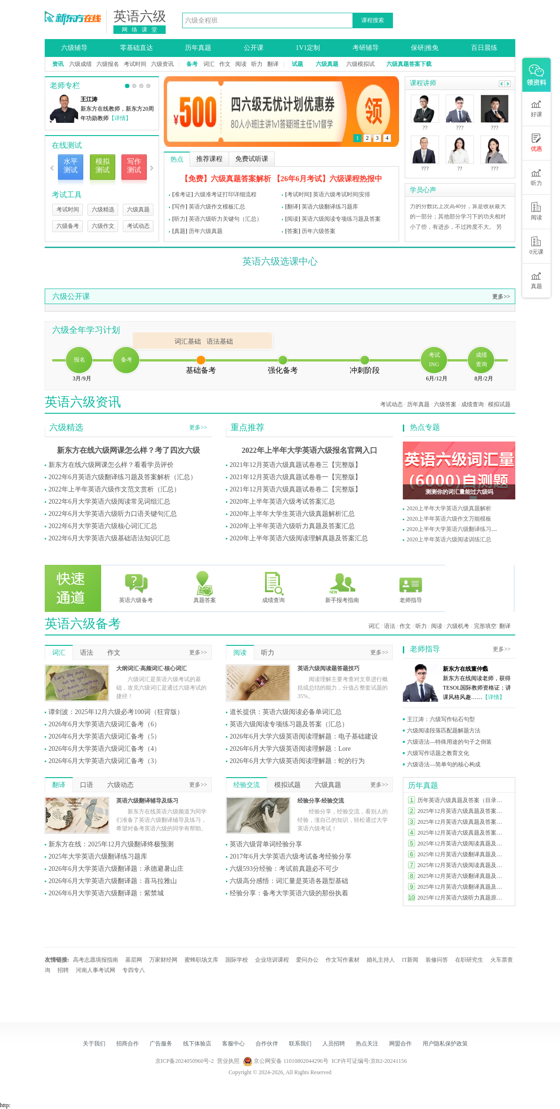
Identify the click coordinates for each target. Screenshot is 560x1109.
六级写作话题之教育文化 (438, 753)
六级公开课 (71, 296)
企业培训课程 (272, 959)
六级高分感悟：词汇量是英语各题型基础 (289, 880)
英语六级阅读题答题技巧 (328, 668)
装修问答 (436, 959)
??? (425, 168)
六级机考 (458, 626)
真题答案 (205, 586)
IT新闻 (410, 959)
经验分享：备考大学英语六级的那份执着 (289, 893)
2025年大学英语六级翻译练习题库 (97, 856)
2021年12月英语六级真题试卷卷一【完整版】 (295, 477)
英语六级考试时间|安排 (341, 194)
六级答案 (445, 404)
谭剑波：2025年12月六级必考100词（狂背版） (116, 711)
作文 (225, 64)
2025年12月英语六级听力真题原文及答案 (462, 897)
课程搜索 (372, 20)
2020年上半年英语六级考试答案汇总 (282, 501)
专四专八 (133, 970)
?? (425, 127)
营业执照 (228, 1061)
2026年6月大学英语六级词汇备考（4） (104, 748)
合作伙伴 (267, 1043)
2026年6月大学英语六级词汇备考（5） (104, 736)
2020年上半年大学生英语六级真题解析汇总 (292, 513)
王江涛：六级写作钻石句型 (441, 719)
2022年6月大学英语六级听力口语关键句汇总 (112, 513)
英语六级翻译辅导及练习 (147, 800)
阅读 (241, 64)
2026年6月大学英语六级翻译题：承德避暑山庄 (116, 868)
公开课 (254, 47)
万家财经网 (163, 959)
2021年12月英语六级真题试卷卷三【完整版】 (295, 464)
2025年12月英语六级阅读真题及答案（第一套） (462, 865)
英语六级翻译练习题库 (330, 206)
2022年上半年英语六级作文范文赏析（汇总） (114, 489)
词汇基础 (188, 341)
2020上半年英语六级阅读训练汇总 (449, 539)
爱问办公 (307, 959)
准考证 (182, 194)
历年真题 (198, 47)
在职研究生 (469, 959)
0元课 (536, 245)
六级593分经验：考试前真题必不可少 (284, 868)
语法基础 (220, 341)
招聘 (63, 970)
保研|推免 (425, 47)
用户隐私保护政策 (445, 1043)
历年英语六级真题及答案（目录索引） (462, 800)
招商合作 (127, 1043)
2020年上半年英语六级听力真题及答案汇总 (292, 526)
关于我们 (94, 1043)
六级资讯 (162, 64)
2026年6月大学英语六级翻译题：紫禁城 (106, 893)
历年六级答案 (319, 231)
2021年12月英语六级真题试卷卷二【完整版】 (295, 489)
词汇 (209, 64)
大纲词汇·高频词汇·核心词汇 (151, 668)
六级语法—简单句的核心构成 (443, 764)
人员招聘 (333, 1043)
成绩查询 (472, 404)
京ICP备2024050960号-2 (184, 1061)
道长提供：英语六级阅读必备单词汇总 (286, 711)
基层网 (133, 959)
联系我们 (300, 1043)
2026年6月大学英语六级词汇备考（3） (104, 760)
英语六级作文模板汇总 (217, 206)
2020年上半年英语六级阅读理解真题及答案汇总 (299, 538)
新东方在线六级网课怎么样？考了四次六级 (128, 450)
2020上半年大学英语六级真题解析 (449, 508)
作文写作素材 (343, 959)
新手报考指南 (342, 586)
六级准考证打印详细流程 (225, 194)
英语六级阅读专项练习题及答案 (341, 219)
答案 (292, 231)
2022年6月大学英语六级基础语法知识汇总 (109, 538)
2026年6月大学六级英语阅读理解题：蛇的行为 (297, 760)
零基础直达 (136, 47)
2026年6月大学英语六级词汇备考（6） (104, 724)
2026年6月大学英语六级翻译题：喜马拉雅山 (112, 880)
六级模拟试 (360, 64)
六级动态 (120, 784)
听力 (257, 64)
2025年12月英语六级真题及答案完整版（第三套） (462, 811)
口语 (86, 784)
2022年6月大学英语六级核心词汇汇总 (102, 526)
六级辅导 (74, 47)
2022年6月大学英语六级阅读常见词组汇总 (109, 501)
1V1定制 (308, 47)
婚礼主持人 (381, 959)
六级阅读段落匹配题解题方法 (443, 730)
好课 (536, 108)
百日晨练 (484, 47)
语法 (389, 626)
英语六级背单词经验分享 (266, 844)
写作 (179, 206)
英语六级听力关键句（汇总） (225, 219)
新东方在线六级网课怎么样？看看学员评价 (111, 464)
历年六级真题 (206, 231)
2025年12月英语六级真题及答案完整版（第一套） (462, 832)
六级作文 (103, 226)
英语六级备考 (136, 586)
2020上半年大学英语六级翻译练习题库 (455, 529)
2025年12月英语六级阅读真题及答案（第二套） (462, 843)
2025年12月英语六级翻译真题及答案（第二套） (462, 876)
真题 (179, 231)
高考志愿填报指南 (95, 959)
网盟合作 (400, 1043)
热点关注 (367, 1043)
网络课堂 (141, 29)
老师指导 (411, 586)
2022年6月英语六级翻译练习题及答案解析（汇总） (122, 477)
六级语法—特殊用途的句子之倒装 (449, 742)
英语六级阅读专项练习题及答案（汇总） (289, 724)
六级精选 (103, 209)
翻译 (273, 64)
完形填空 (485, 626)
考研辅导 (365, 47)
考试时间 (135, 64)
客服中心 (233, 1043)
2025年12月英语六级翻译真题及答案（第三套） (462, 854)
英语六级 (139, 16)
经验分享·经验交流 (320, 800)
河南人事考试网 (95, 970)
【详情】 (120, 118)
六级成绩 (80, 64)
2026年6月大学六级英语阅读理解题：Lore (290, 748)
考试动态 (138, 226)
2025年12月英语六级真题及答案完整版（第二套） (462, 822)
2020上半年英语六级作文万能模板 (449, 518)
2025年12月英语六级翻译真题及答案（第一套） (462, 887)
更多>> (501, 296)
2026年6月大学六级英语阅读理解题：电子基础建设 (304, 736)
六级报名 (107, 64)
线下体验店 (197, 1043)
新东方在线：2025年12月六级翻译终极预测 (111, 844)
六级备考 (67, 226)
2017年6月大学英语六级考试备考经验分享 (291, 856)
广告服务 (161, 1043)
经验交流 (246, 784)
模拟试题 (499, 404)
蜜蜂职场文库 (201, 959)
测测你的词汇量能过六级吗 (459, 492)
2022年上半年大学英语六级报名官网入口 (309, 450)
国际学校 (236, 959)
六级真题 (138, 209)
